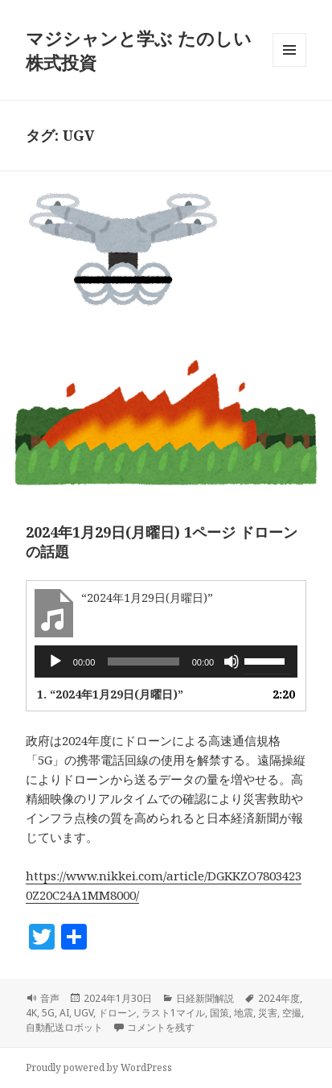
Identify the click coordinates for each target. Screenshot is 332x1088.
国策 (219, 1013)
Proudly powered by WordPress (99, 1067)
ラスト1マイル (173, 1013)
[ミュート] (231, 661)
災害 (267, 1013)
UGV (83, 1013)
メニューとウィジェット (289, 66)
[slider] (143, 661)
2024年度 (279, 998)
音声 (49, 998)
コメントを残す (161, 1027)
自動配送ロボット (64, 1027)
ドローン (117, 1013)
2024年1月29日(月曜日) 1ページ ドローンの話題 (161, 541)
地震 (243, 1013)
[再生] (55, 661)
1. (110, 694)
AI (64, 1013)
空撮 (291, 1013)
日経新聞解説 (205, 998)
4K (31, 1013)
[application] (166, 661)
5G (48, 1013)
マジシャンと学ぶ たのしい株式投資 (139, 50)
